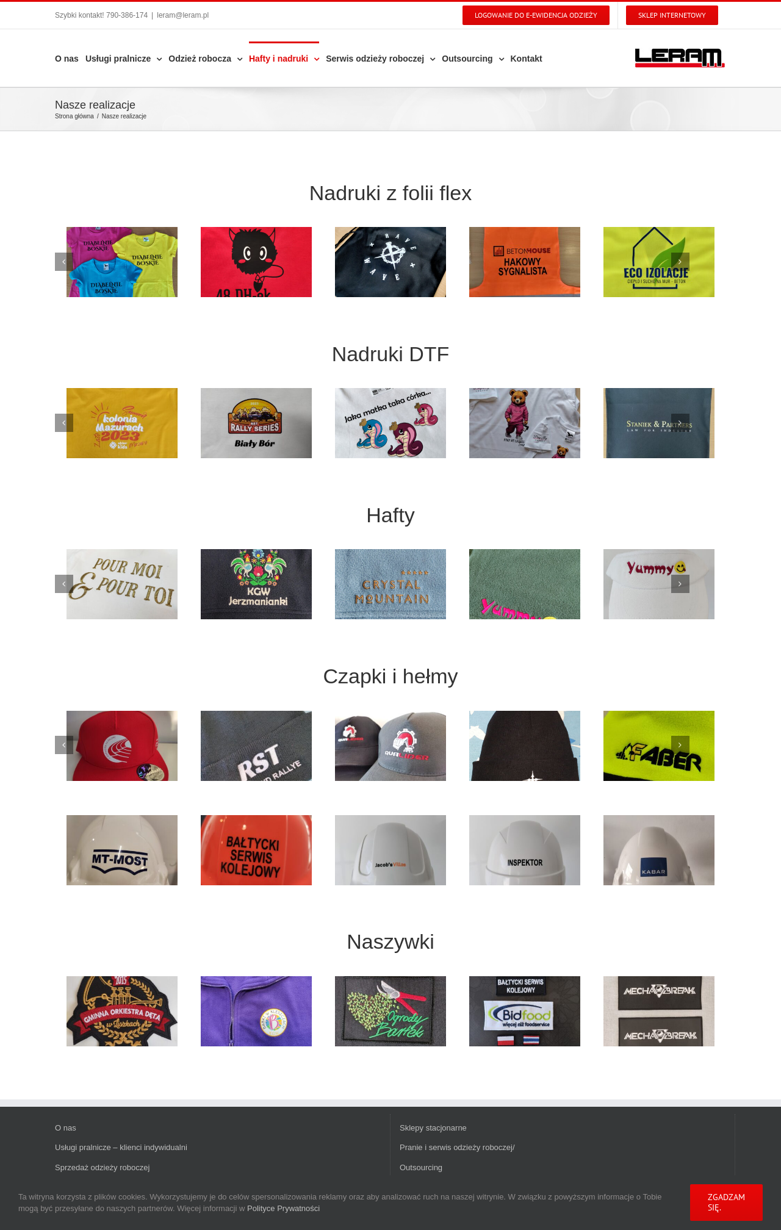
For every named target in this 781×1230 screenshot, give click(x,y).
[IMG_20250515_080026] (658, 850)
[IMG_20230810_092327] (122, 423)
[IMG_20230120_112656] (390, 584)
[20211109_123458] (524, 746)
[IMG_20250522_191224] (256, 1011)
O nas (65, 1127)
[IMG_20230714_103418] (658, 262)
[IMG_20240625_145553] (524, 1011)
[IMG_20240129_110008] (256, 850)
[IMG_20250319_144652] (524, 850)
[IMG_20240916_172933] (122, 746)
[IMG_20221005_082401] (658, 746)
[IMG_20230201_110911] (658, 584)
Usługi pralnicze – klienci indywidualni (121, 1147)
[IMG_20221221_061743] (256, 584)
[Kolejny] (680, 262)
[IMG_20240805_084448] (658, 1011)
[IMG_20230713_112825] (390, 423)
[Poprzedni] (64, 262)
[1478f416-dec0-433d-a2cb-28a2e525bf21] (256, 746)
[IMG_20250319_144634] (390, 850)
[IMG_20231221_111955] (256, 262)
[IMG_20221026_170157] (122, 584)
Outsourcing (421, 1167)
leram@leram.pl (183, 15)
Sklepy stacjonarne (433, 1127)
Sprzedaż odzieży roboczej (102, 1167)
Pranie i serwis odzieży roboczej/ (457, 1147)
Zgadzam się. (726, 1202)
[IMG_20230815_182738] (390, 262)
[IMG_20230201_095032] (524, 584)
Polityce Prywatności (283, 1208)
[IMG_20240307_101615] (122, 262)
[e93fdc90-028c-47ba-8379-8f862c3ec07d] (122, 1011)
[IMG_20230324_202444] (256, 423)
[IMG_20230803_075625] (524, 262)
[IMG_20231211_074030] (122, 850)
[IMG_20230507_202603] (390, 1011)
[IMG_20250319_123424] (390, 746)
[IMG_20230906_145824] (658, 423)
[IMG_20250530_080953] (524, 423)
